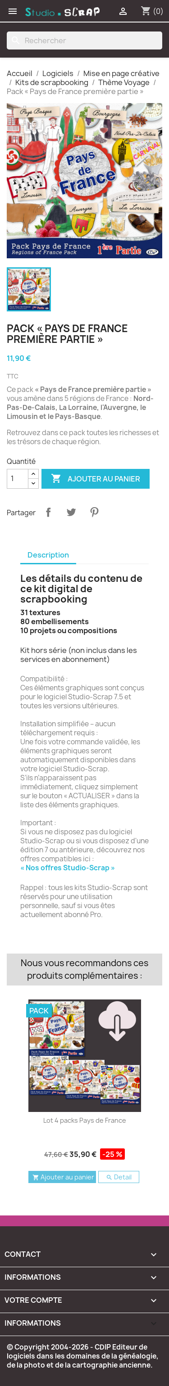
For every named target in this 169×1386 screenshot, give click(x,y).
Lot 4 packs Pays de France (84, 1120)
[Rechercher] (84, 41)
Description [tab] (48, 555)
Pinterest (94, 512)
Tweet (71, 512)
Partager (48, 512)
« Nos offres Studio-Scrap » (67, 868)
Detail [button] (119, 1177)
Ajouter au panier (95, 479)
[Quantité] (17, 479)
